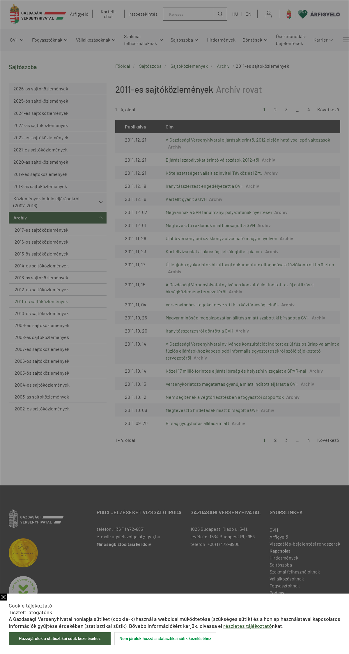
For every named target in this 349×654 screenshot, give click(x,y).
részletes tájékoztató (247, 626)
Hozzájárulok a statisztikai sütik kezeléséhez (59, 638)
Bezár (3, 597)
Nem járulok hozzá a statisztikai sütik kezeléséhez (165, 638)
